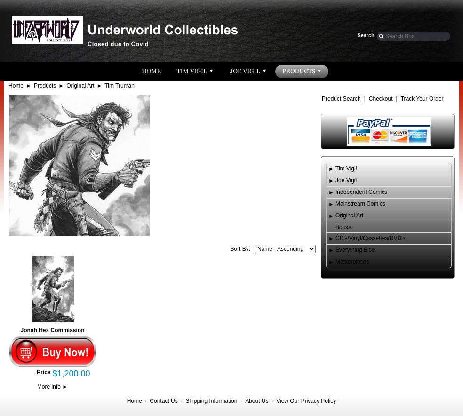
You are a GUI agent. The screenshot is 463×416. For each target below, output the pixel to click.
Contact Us (163, 401)
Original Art (80, 85)
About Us (256, 401)
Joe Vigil (346, 180)
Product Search (341, 99)
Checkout (381, 99)
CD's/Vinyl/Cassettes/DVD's (370, 238)
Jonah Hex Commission (52, 330)
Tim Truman (119, 85)
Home (16, 85)
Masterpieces (352, 261)
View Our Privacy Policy (306, 401)
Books (343, 227)
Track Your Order (422, 99)
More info (52, 387)
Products (45, 85)
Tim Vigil (346, 168)
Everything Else (355, 250)
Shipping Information (211, 401)
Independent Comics (361, 192)
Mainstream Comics (360, 203)
